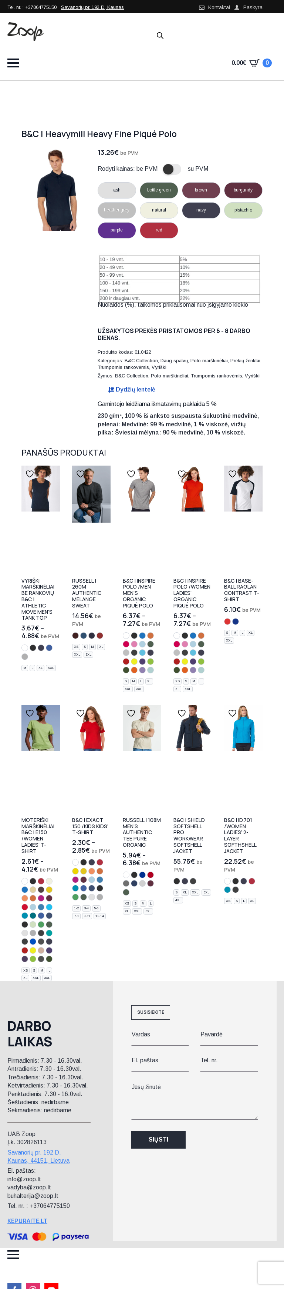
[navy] (41, 647)
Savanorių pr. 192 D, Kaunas (92, 7)
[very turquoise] (142, 652)
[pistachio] (33, 924)
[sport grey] (24, 656)
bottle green (159, 190)
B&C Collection (141, 360)
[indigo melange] (91, 635)
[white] (24, 647)
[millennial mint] (150, 670)
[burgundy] (49, 898)
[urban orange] (134, 670)
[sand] (33, 889)
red (159, 230)
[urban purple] (24, 959)
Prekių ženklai (245, 360)
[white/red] (227, 621)
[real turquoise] (49, 933)
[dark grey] (134, 652)
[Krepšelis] (252, 63)
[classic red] (150, 875)
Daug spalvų (174, 360)
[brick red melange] (100, 635)
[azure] (41, 907)
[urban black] (41, 941)
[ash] (24, 933)
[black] (33, 647)
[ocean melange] (83, 635)
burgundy (243, 190)
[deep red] (24, 907)
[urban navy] (150, 652)
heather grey (116, 210)
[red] (41, 881)
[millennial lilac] (142, 670)
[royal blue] (49, 647)
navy (201, 210)
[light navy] (24, 924)
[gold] (49, 889)
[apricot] (24, 898)
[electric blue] (33, 941)
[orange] (150, 635)
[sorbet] (126, 644)
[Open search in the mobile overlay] (160, 35)
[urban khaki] (126, 670)
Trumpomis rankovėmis (123, 367)
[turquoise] (49, 907)
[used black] (24, 941)
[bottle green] (150, 644)
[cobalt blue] (142, 635)
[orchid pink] (134, 644)
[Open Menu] (13, 63)
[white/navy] (235, 621)
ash (117, 190)
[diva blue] (33, 915)
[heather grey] (126, 652)
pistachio (243, 210)
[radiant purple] (142, 661)
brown (201, 190)
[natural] (49, 881)
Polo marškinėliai (209, 360)
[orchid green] (150, 661)
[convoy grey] (126, 883)
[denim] (49, 915)
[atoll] (24, 915)
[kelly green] (41, 924)
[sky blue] (142, 644)
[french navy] (134, 883)
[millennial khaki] (41, 959)
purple (117, 230)
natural (159, 210)
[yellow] (75, 871)
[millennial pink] (41, 950)
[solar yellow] (134, 661)
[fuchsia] (41, 898)
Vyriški (159, 367)
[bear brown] (41, 889)
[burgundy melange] (75, 635)
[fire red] (126, 661)
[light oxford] (142, 883)
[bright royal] (142, 875)
